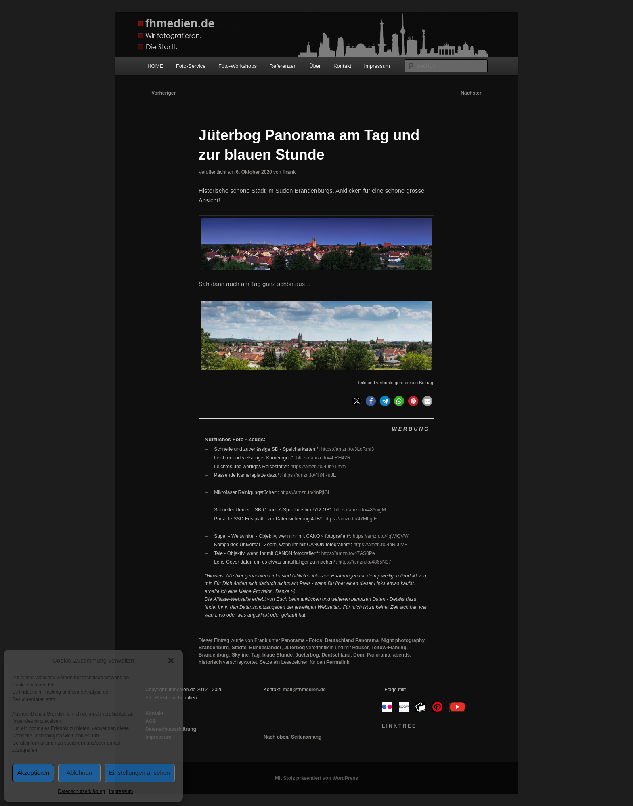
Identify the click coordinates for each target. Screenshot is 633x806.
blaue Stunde (277, 655)
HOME (155, 66)
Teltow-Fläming (389, 647)
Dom (358, 655)
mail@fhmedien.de (304, 689)
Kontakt (342, 66)
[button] (171, 661)
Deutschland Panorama (352, 640)
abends (401, 655)
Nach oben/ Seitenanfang (292, 737)
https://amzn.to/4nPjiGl (304, 492)
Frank (289, 172)
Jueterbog (307, 655)
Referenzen (283, 66)
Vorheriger (160, 93)
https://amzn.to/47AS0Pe (348, 553)
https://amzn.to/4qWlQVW (381, 536)
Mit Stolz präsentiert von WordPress (316, 778)
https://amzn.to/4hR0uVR (381, 544)
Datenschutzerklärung (81, 791)
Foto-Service (191, 66)
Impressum (121, 791)
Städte (239, 647)
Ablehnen (79, 772)
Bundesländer (265, 647)
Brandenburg (214, 647)
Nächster (474, 93)
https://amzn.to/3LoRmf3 (347, 449)
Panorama (378, 655)
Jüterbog (294, 647)
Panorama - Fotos (301, 640)
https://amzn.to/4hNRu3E (309, 475)
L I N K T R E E (398, 726)
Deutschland (335, 655)
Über (315, 66)
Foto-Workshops (237, 66)
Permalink (337, 662)
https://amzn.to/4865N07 (364, 562)
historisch (210, 662)
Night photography (403, 640)
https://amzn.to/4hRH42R (323, 458)
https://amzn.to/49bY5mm (318, 466)
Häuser (360, 647)
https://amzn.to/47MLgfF (351, 519)
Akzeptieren (33, 772)
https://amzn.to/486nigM (360, 510)
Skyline (240, 655)
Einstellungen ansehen (139, 772)
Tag (256, 655)
